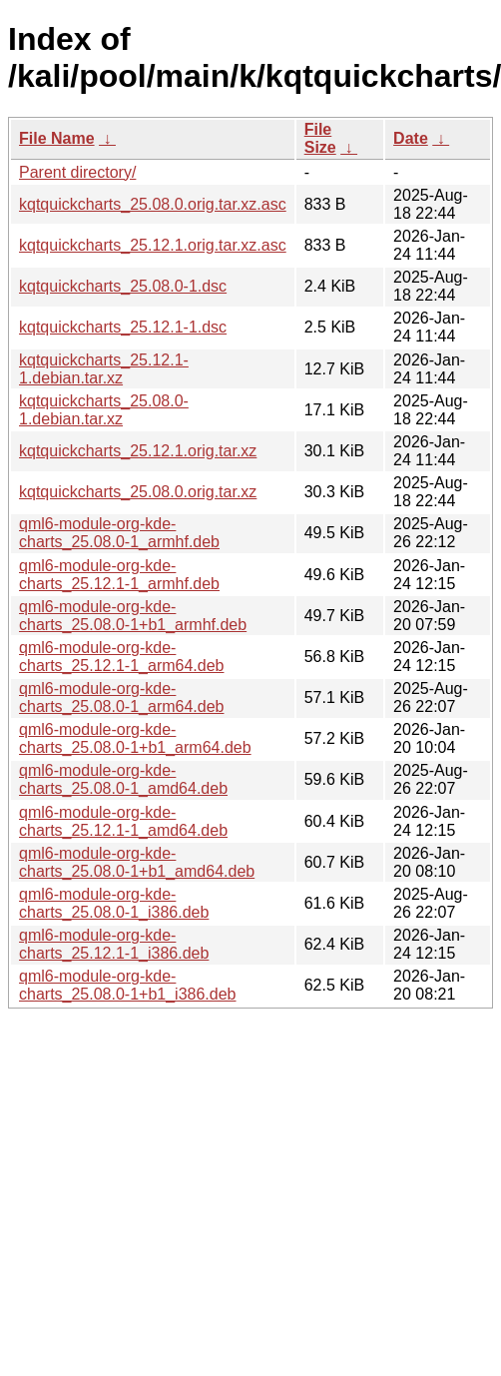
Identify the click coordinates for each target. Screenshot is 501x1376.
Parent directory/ (77, 172)
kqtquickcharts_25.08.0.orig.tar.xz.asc (152, 204)
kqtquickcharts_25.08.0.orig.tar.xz (137, 491)
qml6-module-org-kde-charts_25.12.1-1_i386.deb (114, 944)
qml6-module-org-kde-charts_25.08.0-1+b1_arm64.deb (135, 738)
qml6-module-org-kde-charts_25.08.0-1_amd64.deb (123, 779)
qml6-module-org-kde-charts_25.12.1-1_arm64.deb (121, 656)
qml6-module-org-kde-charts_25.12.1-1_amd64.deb (123, 821)
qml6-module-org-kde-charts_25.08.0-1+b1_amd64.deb (136, 862)
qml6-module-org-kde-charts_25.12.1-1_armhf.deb (119, 574)
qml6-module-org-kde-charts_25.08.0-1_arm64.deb (121, 697)
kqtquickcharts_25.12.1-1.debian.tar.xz (104, 368)
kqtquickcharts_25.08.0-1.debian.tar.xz (104, 409)
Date (410, 138)
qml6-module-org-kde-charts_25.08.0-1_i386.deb (114, 903)
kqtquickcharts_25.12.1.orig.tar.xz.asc (152, 245)
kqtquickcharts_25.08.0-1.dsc (123, 286)
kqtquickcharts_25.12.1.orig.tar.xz (137, 450)
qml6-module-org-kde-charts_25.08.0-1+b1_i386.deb (128, 985)
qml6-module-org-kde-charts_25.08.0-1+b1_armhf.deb (133, 615)
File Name (57, 138)
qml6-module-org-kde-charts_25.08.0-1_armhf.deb (119, 532)
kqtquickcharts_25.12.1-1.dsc (123, 327)
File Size (320, 138)
